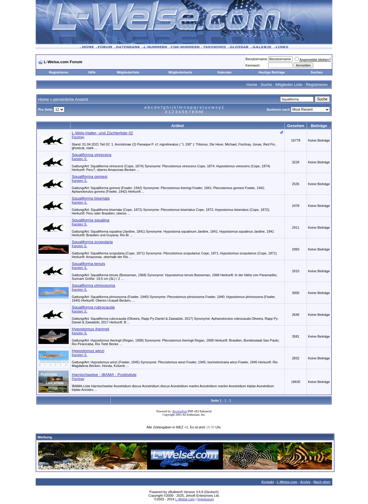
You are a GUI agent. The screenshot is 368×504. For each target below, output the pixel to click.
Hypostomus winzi (88, 351)
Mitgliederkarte (180, 72)
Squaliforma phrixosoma (93, 285)
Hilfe (92, 72)
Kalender (225, 72)
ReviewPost (179, 411)
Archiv (305, 482)
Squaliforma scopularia (92, 242)
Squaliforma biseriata (91, 198)
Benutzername (256, 59)
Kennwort (252, 65)
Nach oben (322, 482)
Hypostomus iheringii (90, 329)
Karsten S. (79, 159)
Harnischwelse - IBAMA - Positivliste (104, 374)
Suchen (316, 72)
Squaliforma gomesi (89, 176)
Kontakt (267, 482)
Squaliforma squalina (90, 220)
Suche (266, 84)
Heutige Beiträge (271, 72)
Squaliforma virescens (91, 154)
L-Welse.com (287, 482)
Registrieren (58, 72)
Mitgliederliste (128, 72)
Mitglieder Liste (289, 84)
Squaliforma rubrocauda (93, 307)
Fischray (78, 137)
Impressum (205, 499)
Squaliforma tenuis (88, 263)
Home (251, 84)
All (201, 112)
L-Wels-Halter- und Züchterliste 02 (102, 133)
